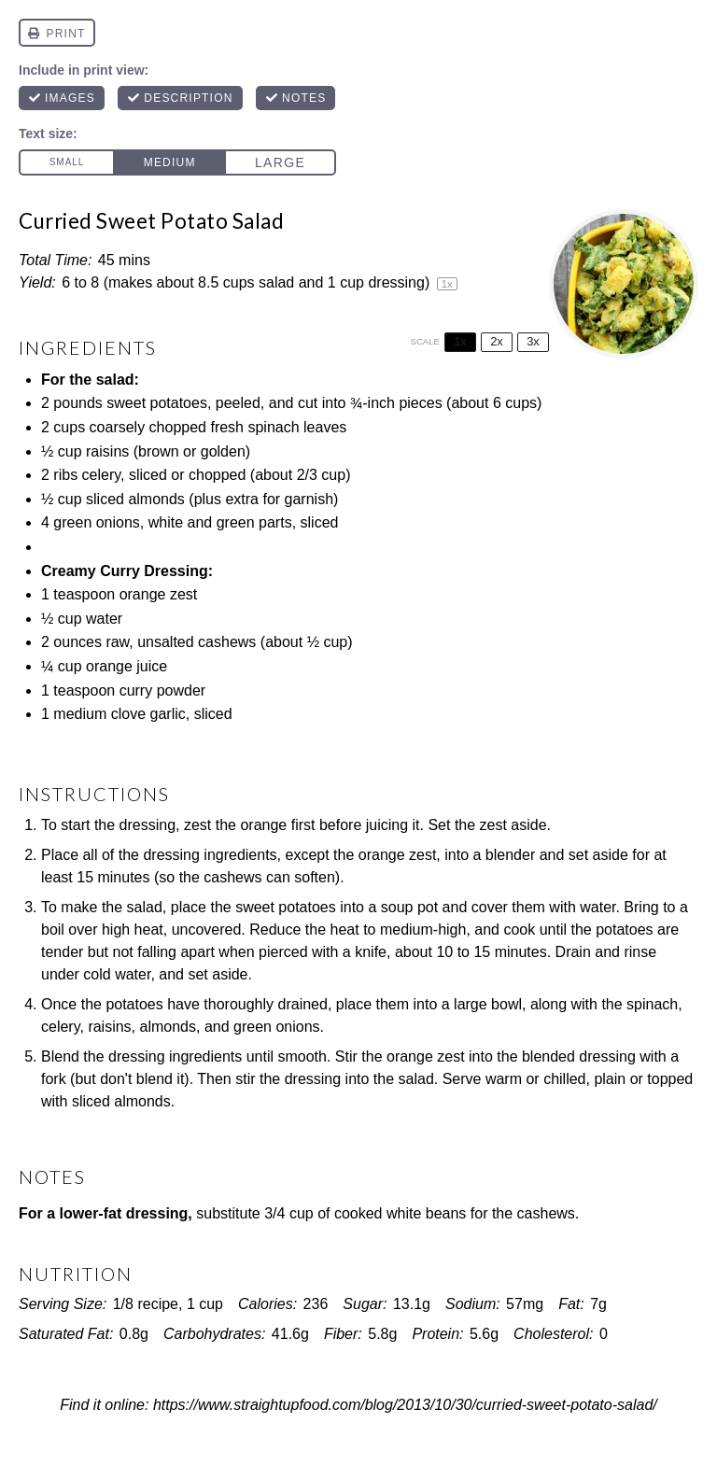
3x (533, 341)
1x (460, 341)
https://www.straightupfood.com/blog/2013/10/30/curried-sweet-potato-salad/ (405, 1405)
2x (496, 341)
